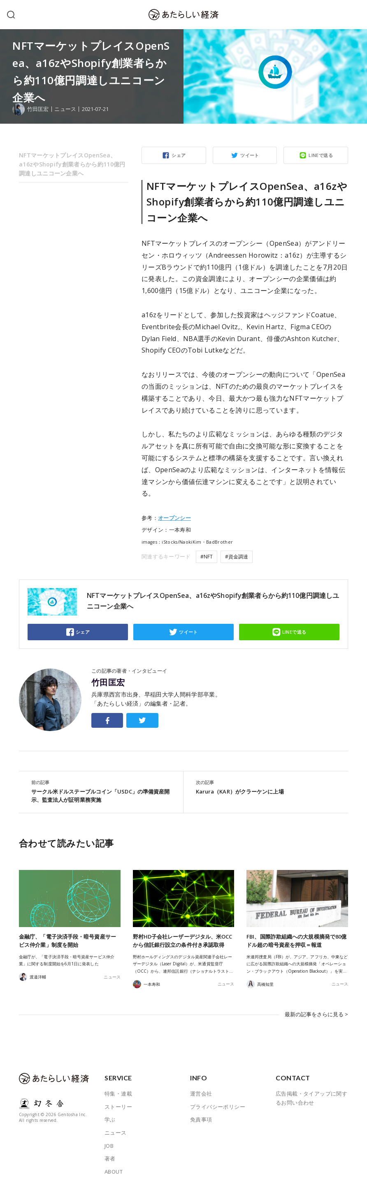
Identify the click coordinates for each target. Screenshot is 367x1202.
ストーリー (118, 1104)
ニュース (65, 109)
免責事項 (201, 1117)
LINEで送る (321, 155)
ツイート (249, 155)
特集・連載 (118, 1092)
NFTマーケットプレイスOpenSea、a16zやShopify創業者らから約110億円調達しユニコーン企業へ (72, 164)
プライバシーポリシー (217, 1104)
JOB (109, 1143)
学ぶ (110, 1117)
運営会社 (201, 1092)
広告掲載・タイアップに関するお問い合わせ (311, 1096)
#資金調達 (236, 556)
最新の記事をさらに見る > (316, 1013)
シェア (179, 155)
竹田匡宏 (108, 682)
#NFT (206, 556)
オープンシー (174, 517)
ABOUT (114, 1170)
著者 (110, 1156)
